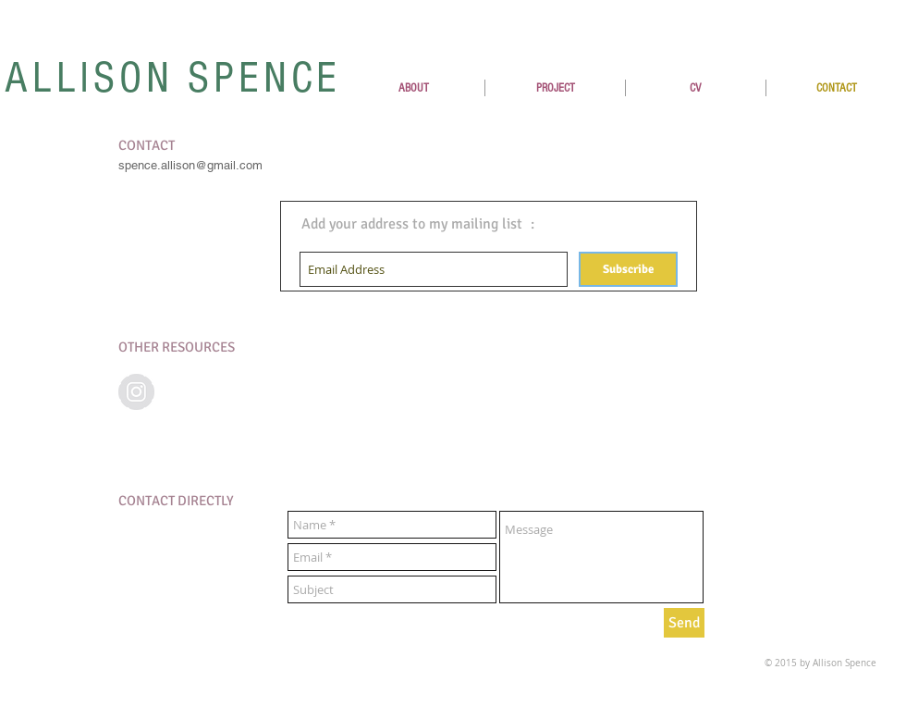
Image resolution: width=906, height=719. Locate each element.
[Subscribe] (628, 269)
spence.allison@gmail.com (190, 165)
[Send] (684, 623)
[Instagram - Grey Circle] (136, 392)
